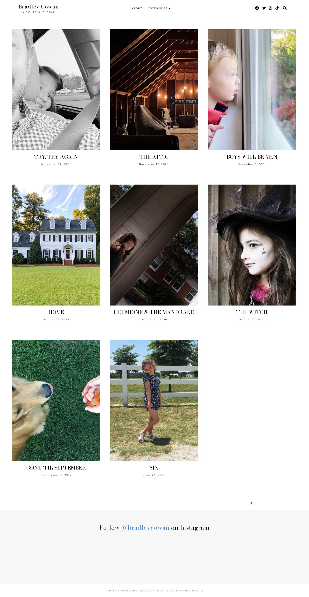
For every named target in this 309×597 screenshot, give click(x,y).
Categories (158, 8)
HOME (56, 312)
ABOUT (137, 8)
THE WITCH (251, 312)
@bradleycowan (145, 527)
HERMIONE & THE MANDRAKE (154, 312)
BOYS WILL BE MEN (251, 157)
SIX (154, 467)
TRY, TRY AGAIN (56, 157)
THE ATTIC (154, 157)
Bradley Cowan (143, 590)
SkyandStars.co (191, 590)
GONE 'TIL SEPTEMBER (56, 467)
